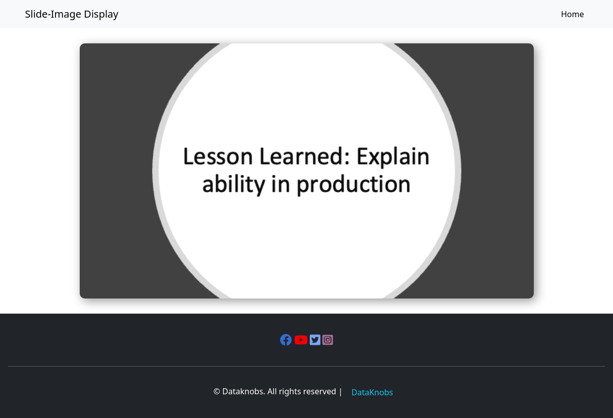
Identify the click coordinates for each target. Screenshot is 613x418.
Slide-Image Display (72, 14)
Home (572, 14)
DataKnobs (372, 392)
